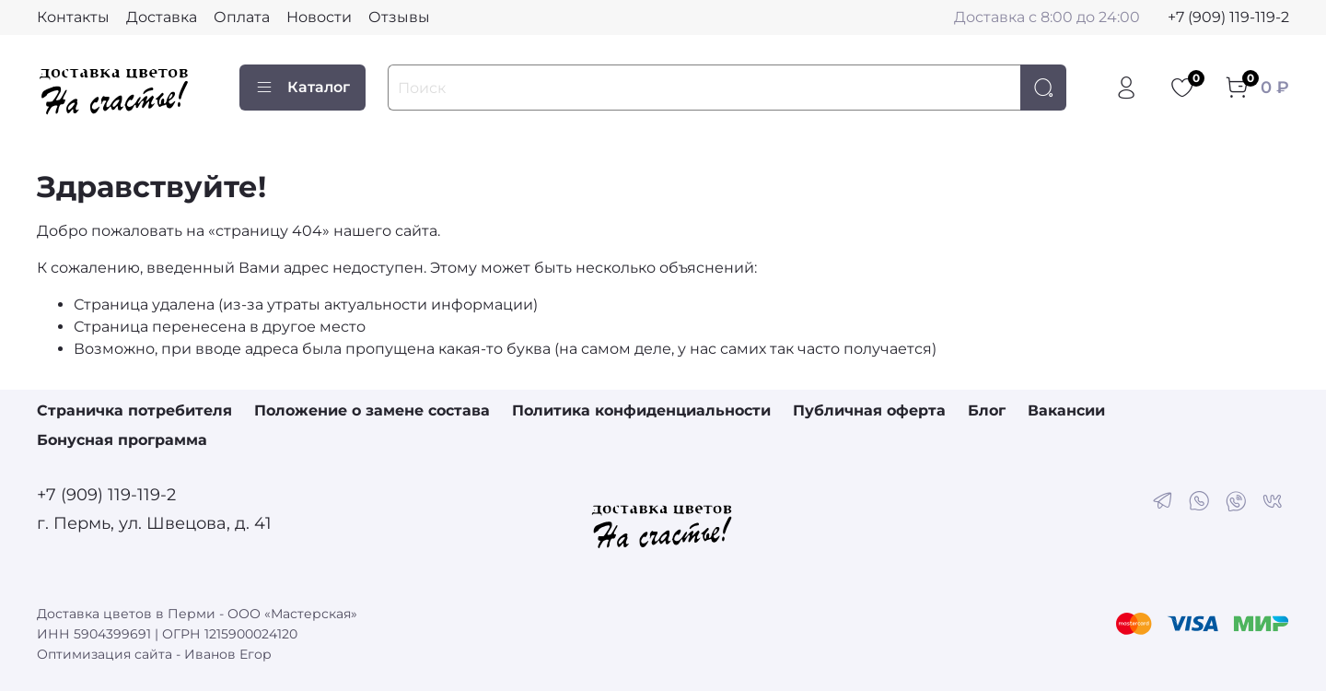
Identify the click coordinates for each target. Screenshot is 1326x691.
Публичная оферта (869, 410)
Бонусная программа (122, 440)
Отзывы (399, 17)
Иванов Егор (228, 654)
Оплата (242, 17)
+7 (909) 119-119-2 (1228, 17)
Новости (319, 17)
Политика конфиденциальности (641, 410)
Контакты (73, 17)
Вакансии (1066, 410)
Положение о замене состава (372, 410)
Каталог (302, 87)
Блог (987, 410)
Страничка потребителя (134, 410)
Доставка (161, 17)
